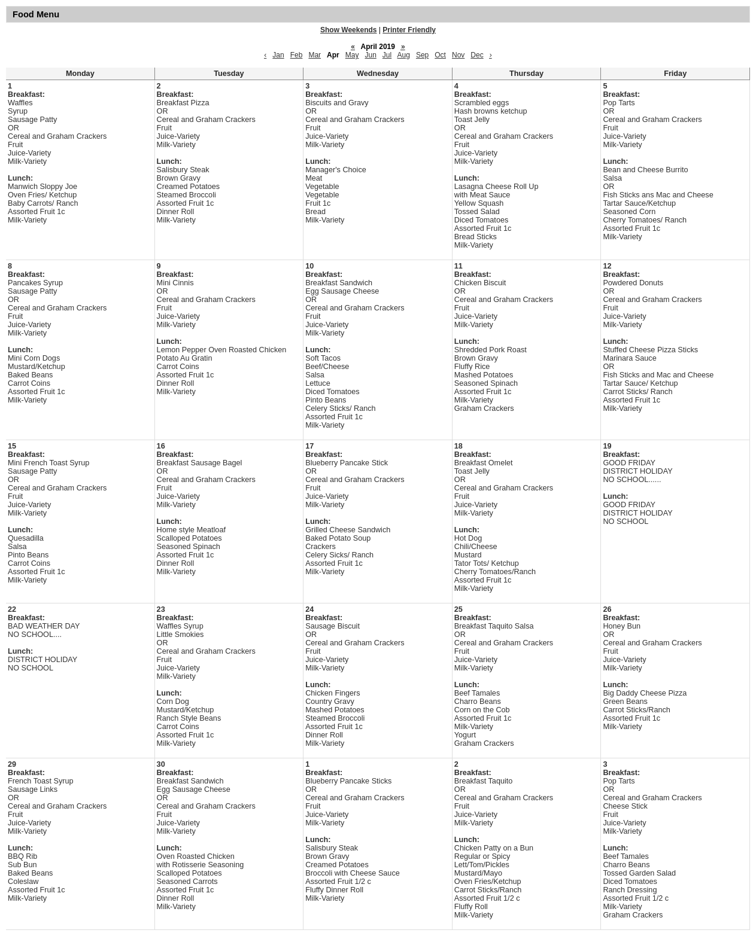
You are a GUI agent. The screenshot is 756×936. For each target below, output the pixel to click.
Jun (370, 55)
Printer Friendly (409, 30)
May (352, 55)
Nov (458, 55)
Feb (296, 55)
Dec (476, 55)
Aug (403, 55)
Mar (314, 55)
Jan (278, 55)
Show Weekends (348, 30)
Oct (440, 55)
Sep (422, 55)
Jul (386, 55)
